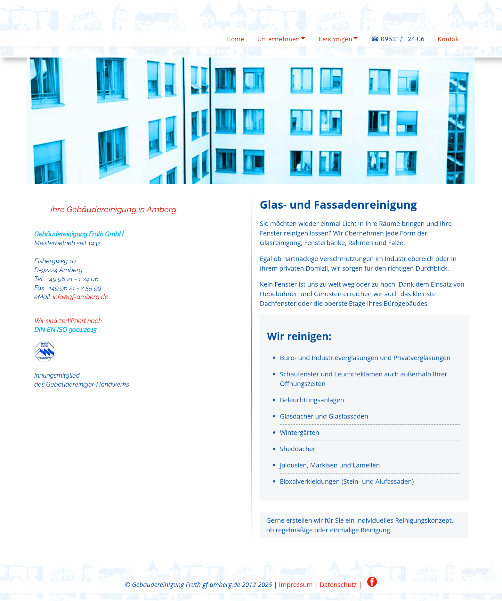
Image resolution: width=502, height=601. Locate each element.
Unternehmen (278, 39)
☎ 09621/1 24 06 (398, 39)
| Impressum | (296, 584)
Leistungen (335, 39)
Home (235, 39)
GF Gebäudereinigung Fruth (36, 20)
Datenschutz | (341, 584)
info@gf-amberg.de (80, 297)
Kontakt (449, 39)
